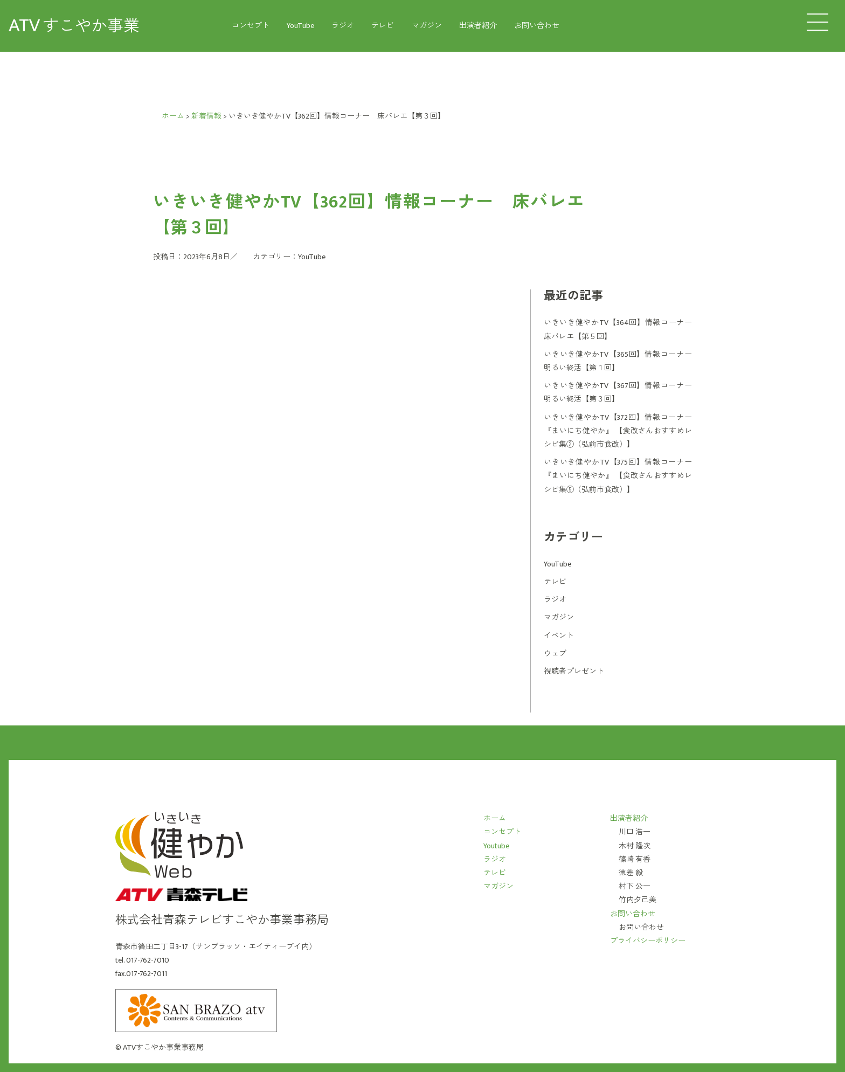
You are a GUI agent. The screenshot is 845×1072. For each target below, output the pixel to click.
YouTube (300, 25)
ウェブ (555, 653)
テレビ (382, 25)
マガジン (427, 25)
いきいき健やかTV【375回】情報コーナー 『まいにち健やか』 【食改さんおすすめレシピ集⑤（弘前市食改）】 (618, 475)
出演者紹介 (478, 25)
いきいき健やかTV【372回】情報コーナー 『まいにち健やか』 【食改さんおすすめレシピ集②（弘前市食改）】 (618, 431)
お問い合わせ (536, 25)
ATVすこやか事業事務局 (163, 1047)
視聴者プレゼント (574, 671)
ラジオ (342, 25)
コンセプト (250, 25)
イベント (559, 636)
